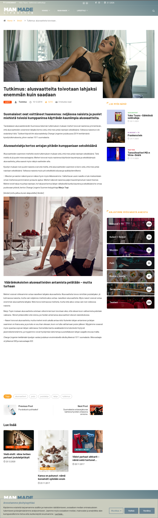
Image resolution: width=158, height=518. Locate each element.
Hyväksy (147, 511)
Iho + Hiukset (22, 447)
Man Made (64, 11)
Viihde (46, 11)
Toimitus (23, 102)
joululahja (44, 396)
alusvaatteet (20, 396)
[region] (79, 508)
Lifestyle (83, 11)
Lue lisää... (59, 514)
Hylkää (131, 511)
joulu (33, 396)
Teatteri (131, 150)
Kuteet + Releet (82, 449)
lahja (55, 396)
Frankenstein (135, 135)
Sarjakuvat (133, 113)
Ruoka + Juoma (47, 468)
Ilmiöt (19, 21)
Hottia (10, 447)
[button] (83, 3)
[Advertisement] (53, 374)
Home (10, 21)
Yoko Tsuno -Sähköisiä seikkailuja (32, 3)
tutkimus (66, 396)
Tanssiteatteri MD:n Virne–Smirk (139, 154)
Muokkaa (115, 511)
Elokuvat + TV (134, 133)
